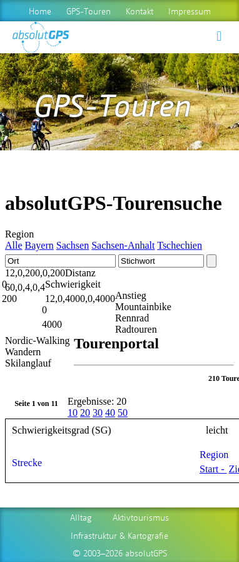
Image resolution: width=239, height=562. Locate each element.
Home (40, 10)
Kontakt (139, 10)
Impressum (189, 10)
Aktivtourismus (141, 517)
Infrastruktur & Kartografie (119, 535)
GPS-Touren (88, 10)
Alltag (80, 517)
